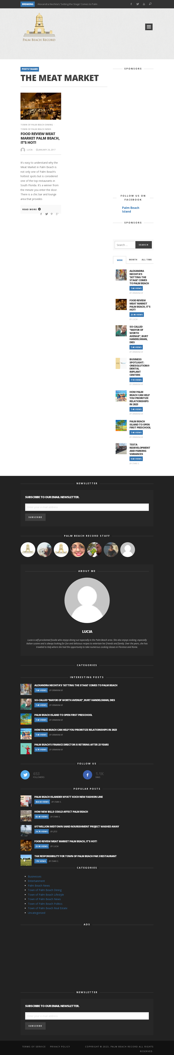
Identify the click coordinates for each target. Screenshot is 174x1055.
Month (133, 259)
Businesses (34, 876)
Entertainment (36, 881)
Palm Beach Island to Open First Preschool (140, 424)
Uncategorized (36, 913)
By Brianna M (136, 293)
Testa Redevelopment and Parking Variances (139, 449)
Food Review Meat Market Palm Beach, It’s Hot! (40, 137)
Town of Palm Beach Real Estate (47, 908)
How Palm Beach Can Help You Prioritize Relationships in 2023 (139, 398)
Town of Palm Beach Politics (45, 903)
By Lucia (133, 319)
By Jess (53, 831)
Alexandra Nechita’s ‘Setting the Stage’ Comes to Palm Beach (71, 4)
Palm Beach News (39, 885)
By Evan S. (134, 463)
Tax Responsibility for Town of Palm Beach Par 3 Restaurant (75, 856)
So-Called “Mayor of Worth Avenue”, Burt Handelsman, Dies (138, 334)
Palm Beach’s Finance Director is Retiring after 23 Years (71, 744)
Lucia (30, 148)
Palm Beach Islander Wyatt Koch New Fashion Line (68, 797)
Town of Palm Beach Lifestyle (46, 894)
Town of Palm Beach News (44, 899)
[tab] (119, 260)
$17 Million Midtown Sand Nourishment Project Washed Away (76, 826)
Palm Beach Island (130, 209)
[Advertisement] (87, 51)
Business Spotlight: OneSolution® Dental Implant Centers (139, 367)
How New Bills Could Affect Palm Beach (61, 811)
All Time (147, 259)
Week (119, 260)
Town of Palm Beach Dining (37, 124)
